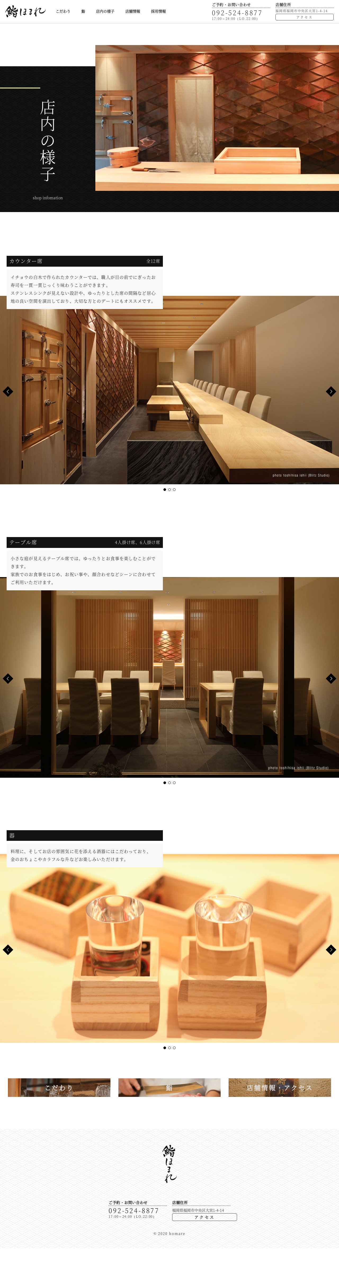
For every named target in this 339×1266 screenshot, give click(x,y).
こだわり (63, 11)
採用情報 (158, 11)
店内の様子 (105, 11)
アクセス (304, 17)
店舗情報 (132, 11)
